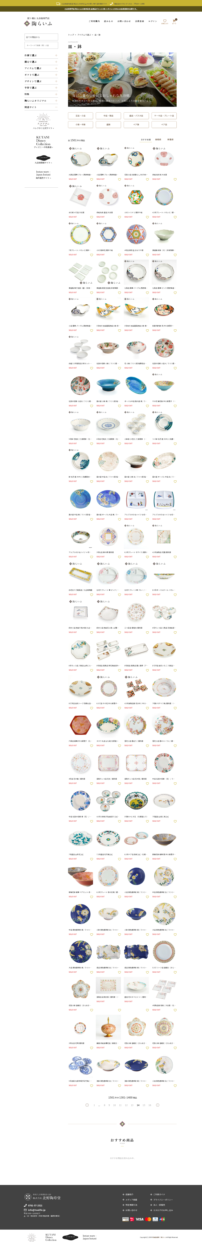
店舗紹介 (129, 1194)
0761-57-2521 (126, 4)
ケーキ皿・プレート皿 (164, 115)
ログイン (152, 21)
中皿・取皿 (108, 115)
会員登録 (139, 21)
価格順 (157, 139)
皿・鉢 (97, 34)
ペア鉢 (136, 124)
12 (126, 1105)
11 (120, 1105)
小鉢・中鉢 (80, 124)
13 (132, 1105)
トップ (71, 34)
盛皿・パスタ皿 (136, 115)
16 (150, 1105)
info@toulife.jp (36, 1209)
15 (144, 1105)
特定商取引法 (131, 1205)
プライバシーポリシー (163, 1200)
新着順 (170, 139)
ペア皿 (164, 124)
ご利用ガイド (159, 1194)
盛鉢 (108, 124)
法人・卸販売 (159, 1205)
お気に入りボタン (91, 179)
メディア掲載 (131, 1200)
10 (114, 1105)
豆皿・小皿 (80, 115)
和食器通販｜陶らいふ (159, 1237)
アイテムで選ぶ (84, 34)
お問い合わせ (124, 21)
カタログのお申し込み (163, 1210)
